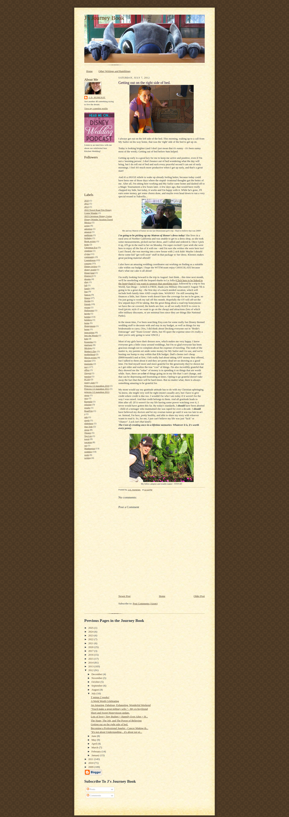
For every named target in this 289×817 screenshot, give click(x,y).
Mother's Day (90, 351)
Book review (90, 241)
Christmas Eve (90, 247)
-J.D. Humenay (97, 97)
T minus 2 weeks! (100, 697)
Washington (89, 448)
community (89, 257)
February (97, 751)
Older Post (199, 596)
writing (87, 458)
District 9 (88, 276)
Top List (88, 436)
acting (87, 225)
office (87, 370)
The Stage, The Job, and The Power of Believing (116, 720)
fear (86, 291)
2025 (91, 627)
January (96, 755)
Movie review (90, 357)
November (97, 677)
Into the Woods (91, 335)
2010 (86, 200)
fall (85, 285)
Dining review (90, 266)
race (86, 398)
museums (88, 364)
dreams (87, 279)
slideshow (88, 423)
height (87, 313)
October (96, 681)
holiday (87, 317)
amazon (87, 232)
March (95, 747)
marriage (88, 345)
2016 (91, 654)
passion (87, 376)
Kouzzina (88, 342)
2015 (91, 658)
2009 (91, 766)
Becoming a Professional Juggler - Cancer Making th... (119, 728)
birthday (88, 238)
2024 (91, 631)
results (87, 407)
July (94, 693)
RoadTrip (88, 411)
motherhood (89, 354)
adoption (88, 229)
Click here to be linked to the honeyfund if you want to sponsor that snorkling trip (160, 282)
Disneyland (89, 273)
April (95, 743)
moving (87, 360)
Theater (87, 433)
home (86, 323)
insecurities (89, 332)
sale (86, 417)
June (94, 736)
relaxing (88, 404)
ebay (86, 282)
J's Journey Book (104, 18)
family (87, 288)
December (97, 674)
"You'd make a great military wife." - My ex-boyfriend (119, 708)
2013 (86, 207)
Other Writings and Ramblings (114, 71)
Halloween (89, 310)
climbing (88, 251)
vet (85, 445)
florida (87, 301)
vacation (88, 442)
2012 (86, 203)
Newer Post (124, 596)
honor (87, 329)
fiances (87, 294)
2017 (91, 650)
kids (86, 338)
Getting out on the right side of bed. (109, 724)
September (97, 685)
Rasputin (88, 401)
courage (87, 263)
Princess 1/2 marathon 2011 (96, 389)
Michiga (88, 348)
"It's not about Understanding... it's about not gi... (116, 731)
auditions (88, 235)
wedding (88, 451)
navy (86, 367)
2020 (91, 647)
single (87, 420)
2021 (91, 643)
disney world (90, 269)
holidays (88, 320)
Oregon (87, 373)
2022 (91, 639)
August (96, 689)
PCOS (87, 379)
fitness (87, 298)
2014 (91, 662)
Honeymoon (89, 326)
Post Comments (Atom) (145, 603)
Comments (94, 795)
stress (86, 430)
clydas (87, 254)
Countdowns (90, 260)
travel (86, 439)
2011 (91, 759)
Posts (91, 789)
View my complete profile (96, 108)
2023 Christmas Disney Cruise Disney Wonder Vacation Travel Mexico (98, 219)
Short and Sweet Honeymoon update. (110, 712)
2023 (91, 635)
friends (87, 304)
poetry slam (89, 382)
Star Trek (88, 426)
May (94, 739)
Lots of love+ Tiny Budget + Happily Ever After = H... (119, 716)
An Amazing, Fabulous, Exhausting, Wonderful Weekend (121, 705)
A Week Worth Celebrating (105, 701)
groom (87, 307)
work (86, 455)
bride (86, 244)
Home (89, 71)
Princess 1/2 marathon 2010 (96, 386)
